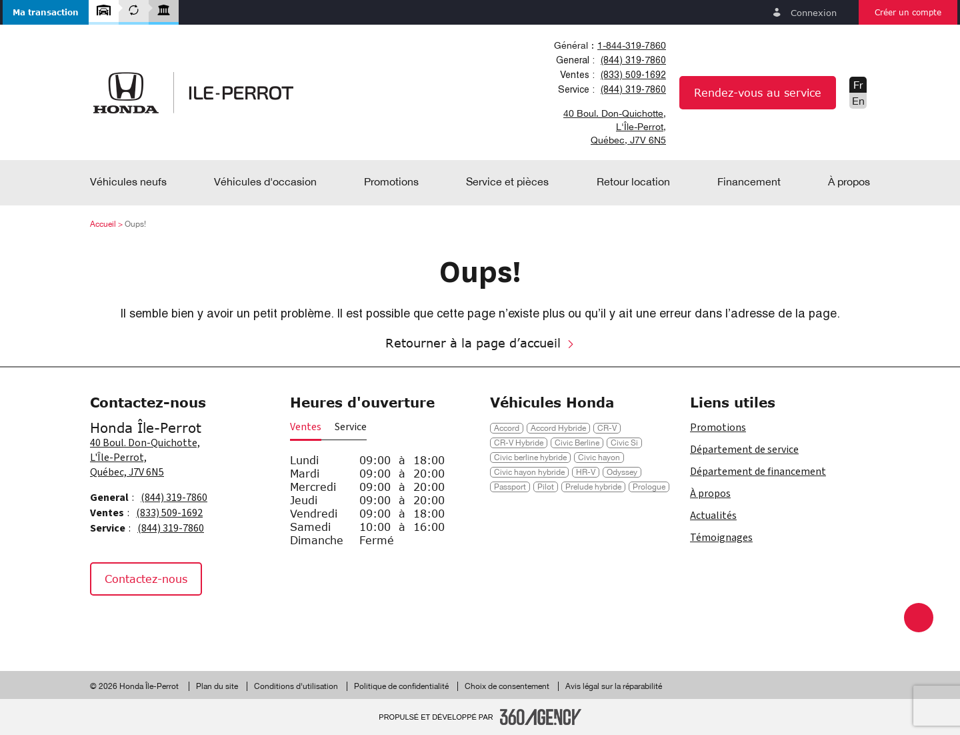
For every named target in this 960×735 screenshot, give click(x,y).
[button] (46, 12)
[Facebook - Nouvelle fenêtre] (106, 623)
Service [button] (351, 427)
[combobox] (607, 45)
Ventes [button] (305, 427)
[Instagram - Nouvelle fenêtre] (140, 623)
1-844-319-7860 (631, 45)
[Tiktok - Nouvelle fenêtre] (171, 623)
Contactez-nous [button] (146, 578)
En (858, 101)
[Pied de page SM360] (540, 717)
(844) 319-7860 (633, 60)
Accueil (103, 224)
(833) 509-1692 (633, 74)
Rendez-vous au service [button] (757, 92)
